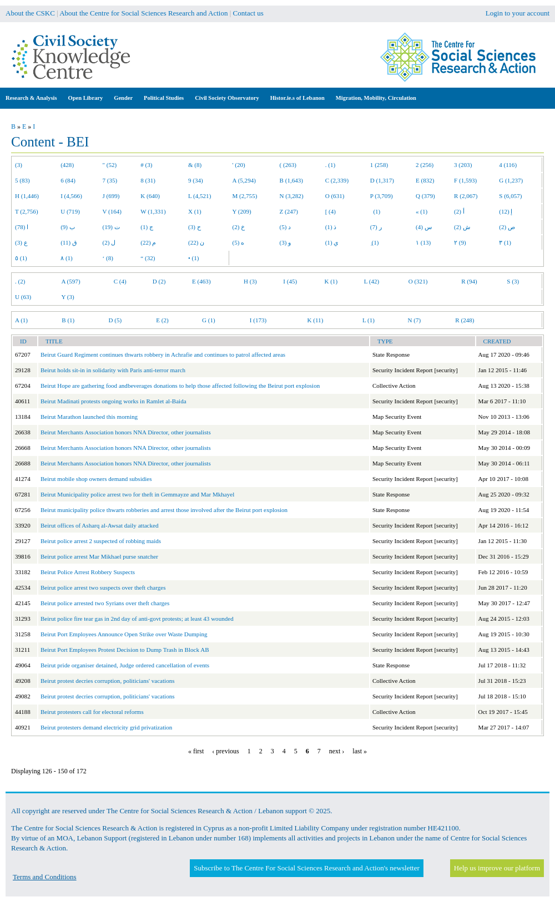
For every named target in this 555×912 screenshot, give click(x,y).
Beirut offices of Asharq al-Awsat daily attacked (100, 525)
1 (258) (379, 164)
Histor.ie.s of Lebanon (297, 98)
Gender (123, 98)
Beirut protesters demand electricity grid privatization (106, 727)
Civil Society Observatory (227, 98)
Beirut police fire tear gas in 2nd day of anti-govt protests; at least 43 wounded (137, 618)
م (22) (148, 242)
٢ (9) (460, 242)
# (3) (146, 164)
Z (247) (289, 211)
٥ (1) (21, 258)
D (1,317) (382, 180)
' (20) (239, 164)
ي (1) (332, 242)
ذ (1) (331, 227)
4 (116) (508, 164)
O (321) (418, 281)
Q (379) (425, 195)
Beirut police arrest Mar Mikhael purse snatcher (99, 556)
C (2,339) (337, 180)
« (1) (421, 211)
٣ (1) (505, 242)
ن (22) (196, 242)
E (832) (425, 180)
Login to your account (517, 13)
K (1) (330, 281)
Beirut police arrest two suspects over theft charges (103, 587)
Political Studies (164, 98)
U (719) (70, 211)
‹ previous (225, 751)
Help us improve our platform (497, 868)
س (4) (424, 227)
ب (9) (67, 227)
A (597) (70, 281)
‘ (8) (108, 258)
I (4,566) (71, 195)
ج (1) (146, 227)
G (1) (208, 320)
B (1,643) (291, 180)
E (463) (201, 281)
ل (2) (109, 242)
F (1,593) (465, 180)
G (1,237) (511, 180)
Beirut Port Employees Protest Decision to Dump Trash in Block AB (125, 649)
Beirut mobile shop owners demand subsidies (96, 478)
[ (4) (330, 211)
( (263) (288, 164)
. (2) (20, 281)
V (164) (112, 211)
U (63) (23, 296)
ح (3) (194, 227)
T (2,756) (26, 211)
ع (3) (21, 242)
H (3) (250, 281)
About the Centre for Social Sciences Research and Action (143, 13)
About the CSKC (30, 13)
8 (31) (147, 180)
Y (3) (67, 296)
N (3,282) (292, 195)
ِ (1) (374, 242)
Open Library (85, 98)
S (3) (513, 281)
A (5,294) (244, 180)
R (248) (464, 320)
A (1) (21, 320)
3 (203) (463, 164)
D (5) (115, 320)
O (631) (335, 195)
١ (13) (423, 242)
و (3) (285, 242)
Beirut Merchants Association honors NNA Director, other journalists (126, 432)
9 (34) (195, 180)
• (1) (193, 258)
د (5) (285, 227)
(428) (67, 164)
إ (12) (505, 211)
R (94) (469, 281)
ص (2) (507, 227)
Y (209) (242, 211)
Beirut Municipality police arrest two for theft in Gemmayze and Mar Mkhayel (137, 494)
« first (196, 751)
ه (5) (239, 242)
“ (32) (147, 258)
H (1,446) (27, 195)
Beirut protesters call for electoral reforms (92, 711)
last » (359, 751)
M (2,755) (245, 195)
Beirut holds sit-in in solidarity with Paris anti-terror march (113, 370)
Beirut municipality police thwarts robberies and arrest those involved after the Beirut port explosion (164, 509)
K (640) (150, 195)
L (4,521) (199, 195)
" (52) (110, 164)
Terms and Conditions (45, 877)
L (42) (372, 281)
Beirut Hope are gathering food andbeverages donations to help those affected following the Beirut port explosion (180, 385)
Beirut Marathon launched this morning (89, 416)
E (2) (162, 320)
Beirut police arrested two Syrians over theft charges (105, 603)
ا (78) (21, 227)
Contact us (248, 13)
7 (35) (110, 180)
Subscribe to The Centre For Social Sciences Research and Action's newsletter (306, 868)
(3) (18, 164)
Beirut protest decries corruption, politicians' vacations (108, 680)
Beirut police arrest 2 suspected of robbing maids (101, 541)
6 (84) (67, 180)
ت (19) (111, 227)
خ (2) (239, 227)
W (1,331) (152, 211)
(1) (375, 211)
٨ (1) (66, 258)
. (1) (330, 164)
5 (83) (22, 180)
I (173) (258, 320)
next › (337, 751)
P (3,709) (381, 195)
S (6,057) (510, 195)
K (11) (315, 320)
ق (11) (68, 242)
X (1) (194, 211)
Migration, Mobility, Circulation (376, 98)
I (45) (290, 281)
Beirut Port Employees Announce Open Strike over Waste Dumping (124, 634)
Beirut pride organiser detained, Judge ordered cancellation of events (125, 665)
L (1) (368, 320)
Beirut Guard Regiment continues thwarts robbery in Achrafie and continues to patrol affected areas (163, 354)
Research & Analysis (31, 98)
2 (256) (424, 164)
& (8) (194, 164)
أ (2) (459, 211)
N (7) (414, 320)
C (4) (120, 281)
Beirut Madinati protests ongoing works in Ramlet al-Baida (113, 401)
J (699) (111, 195)
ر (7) (376, 227)
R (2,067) (465, 195)
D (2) (159, 281)
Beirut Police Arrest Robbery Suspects (88, 572)
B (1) (68, 320)
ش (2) (462, 227)
